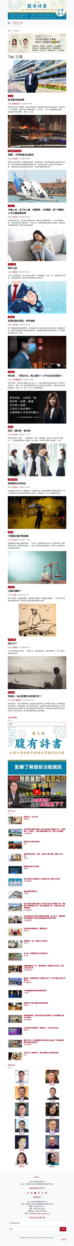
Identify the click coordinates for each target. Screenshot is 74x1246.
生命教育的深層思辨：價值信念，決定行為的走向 (41, 1028)
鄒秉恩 (26, 1030)
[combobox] (37, 724)
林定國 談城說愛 (16, 99)
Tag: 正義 (16, 30)
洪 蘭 (14, 595)
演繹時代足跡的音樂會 (32, 842)
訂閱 (63, 1229)
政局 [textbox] (10, 724)
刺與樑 (10, 532)
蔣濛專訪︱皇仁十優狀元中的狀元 (35, 941)
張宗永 (15, 540)
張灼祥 (15, 435)
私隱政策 (63, 1239)
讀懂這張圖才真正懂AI (31, 866)
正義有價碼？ (14, 591)
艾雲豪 (15, 325)
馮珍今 (26, 858)
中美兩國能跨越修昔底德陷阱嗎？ (35, 990)
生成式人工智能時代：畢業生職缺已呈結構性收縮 (41, 1053)
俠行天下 (12, 643)
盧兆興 (26, 931)
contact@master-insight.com (39, 1213)
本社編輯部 (16, 380)
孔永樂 (26, 993)
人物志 (10, 96)
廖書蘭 (26, 819)
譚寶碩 (15, 272)
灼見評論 (11, 692)
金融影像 (11, 317)
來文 (25, 844)
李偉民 (15, 217)
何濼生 (15, 487)
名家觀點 (11, 372)
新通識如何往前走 (17, 483)
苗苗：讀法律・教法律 (19, 430)
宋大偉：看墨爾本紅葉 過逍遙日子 (36, 953)
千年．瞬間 (11, 264)
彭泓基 (15, 159)
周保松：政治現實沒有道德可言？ (25, 696)
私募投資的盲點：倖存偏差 (21, 320)
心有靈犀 (11, 587)
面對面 (10, 427)
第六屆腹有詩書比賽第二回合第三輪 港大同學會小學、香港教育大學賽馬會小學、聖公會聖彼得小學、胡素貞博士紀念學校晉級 (44, 906)
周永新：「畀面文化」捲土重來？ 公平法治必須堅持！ (35, 375)
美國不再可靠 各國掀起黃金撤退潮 (36, 1003)
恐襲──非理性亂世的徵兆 (21, 154)
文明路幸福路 (12, 479)
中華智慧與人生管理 (14, 151)
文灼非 (26, 943)
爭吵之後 (12, 268)
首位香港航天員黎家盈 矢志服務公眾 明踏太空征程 (42, 879)
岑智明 (26, 893)
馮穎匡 (26, 868)
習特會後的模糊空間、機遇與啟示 (35, 928)
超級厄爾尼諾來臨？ (31, 891)
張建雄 (26, 1005)
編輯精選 (15, 104)
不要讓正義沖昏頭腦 (18, 536)
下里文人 (11, 206)
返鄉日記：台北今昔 (31, 817)
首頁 (9, 30)
